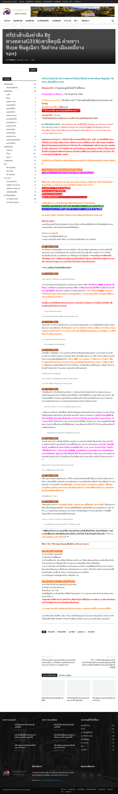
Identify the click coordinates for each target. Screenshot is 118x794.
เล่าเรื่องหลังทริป (10, 195)
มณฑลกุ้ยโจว (11, 105)
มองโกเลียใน (10, 143)
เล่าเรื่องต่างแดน (12, 199)
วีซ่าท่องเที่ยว (11, 167)
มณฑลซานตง (11, 115)
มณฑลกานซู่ (10, 101)
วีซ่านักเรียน (10, 174)
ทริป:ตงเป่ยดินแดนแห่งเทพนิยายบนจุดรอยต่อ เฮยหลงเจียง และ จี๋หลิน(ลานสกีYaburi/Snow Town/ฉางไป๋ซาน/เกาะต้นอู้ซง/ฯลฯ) (59, 662)
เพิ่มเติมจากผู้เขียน (65, 675)
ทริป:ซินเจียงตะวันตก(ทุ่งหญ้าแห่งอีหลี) (25, 725)
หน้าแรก (5, 26)
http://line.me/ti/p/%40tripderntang (73, 197)
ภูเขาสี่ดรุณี (72, 632)
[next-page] (46, 704)
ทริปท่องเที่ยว (14, 26)
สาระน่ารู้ (7, 178)
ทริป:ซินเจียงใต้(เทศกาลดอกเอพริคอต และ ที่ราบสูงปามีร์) (78, 699)
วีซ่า (5, 164)
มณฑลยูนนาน (11, 122)
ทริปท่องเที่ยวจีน (19, 30)
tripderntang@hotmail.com (51, 780)
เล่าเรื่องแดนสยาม (12, 202)
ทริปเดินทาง (12, 60)
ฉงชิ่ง (8, 94)
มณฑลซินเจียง (11, 119)
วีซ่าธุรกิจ (9, 171)
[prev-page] (43, 704)
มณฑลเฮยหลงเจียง (13, 140)
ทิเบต (8, 98)
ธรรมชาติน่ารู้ (11, 181)
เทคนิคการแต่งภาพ (13, 188)
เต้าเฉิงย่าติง (91, 632)
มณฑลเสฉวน (81, 632)
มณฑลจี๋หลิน (10, 108)
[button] (112, 21)
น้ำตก (8, 153)
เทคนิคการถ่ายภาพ (13, 185)
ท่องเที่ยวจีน (8, 91)
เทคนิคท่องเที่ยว (11, 192)
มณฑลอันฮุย (10, 133)
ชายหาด (9, 150)
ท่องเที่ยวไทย (8, 147)
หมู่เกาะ (9, 157)
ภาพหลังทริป (8, 160)
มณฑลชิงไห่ (10, 112)
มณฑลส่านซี (11, 126)
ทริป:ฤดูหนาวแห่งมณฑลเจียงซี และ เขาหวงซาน (25, 746)
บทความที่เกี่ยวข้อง (49, 675)
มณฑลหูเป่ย (10, 129)
